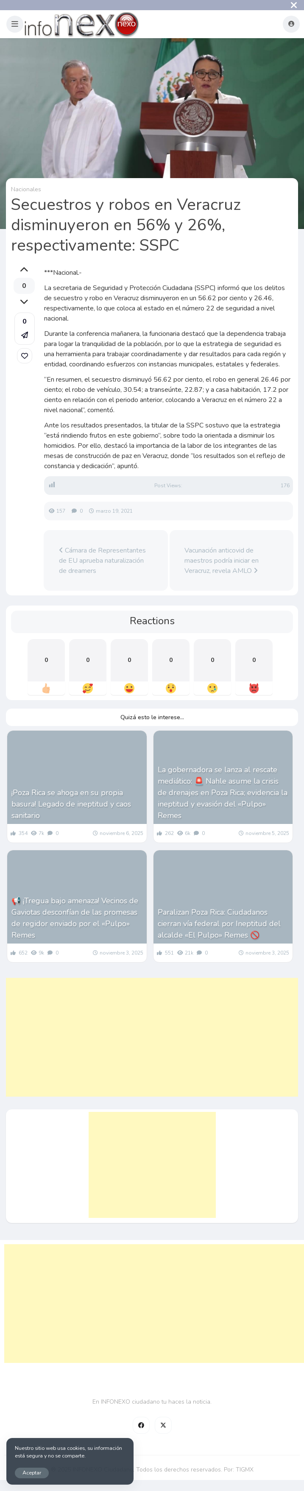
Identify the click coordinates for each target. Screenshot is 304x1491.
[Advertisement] (152, 1037)
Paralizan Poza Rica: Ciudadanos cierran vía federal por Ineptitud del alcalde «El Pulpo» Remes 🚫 (219, 923)
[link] (24, 355)
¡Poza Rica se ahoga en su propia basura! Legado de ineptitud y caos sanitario (71, 804)
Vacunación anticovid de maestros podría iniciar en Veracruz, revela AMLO (221, 560)
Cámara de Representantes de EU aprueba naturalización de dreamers (102, 560)
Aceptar (31, 1472)
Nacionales (26, 189)
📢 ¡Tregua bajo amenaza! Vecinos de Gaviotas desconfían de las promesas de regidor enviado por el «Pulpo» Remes (74, 918)
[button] (14, 24)
